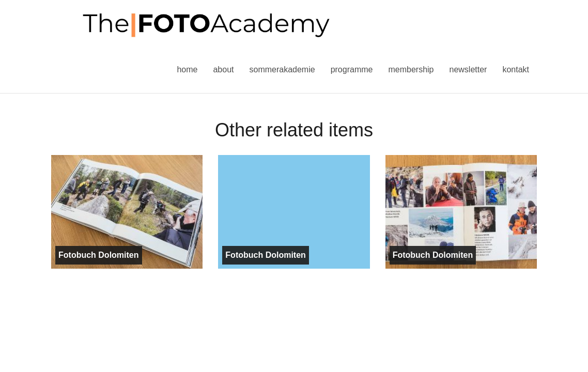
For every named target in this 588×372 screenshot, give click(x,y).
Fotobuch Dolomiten (98, 255)
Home (187, 69)
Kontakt (515, 69)
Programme (352, 69)
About (223, 69)
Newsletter (468, 69)
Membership (411, 69)
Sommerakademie (282, 69)
